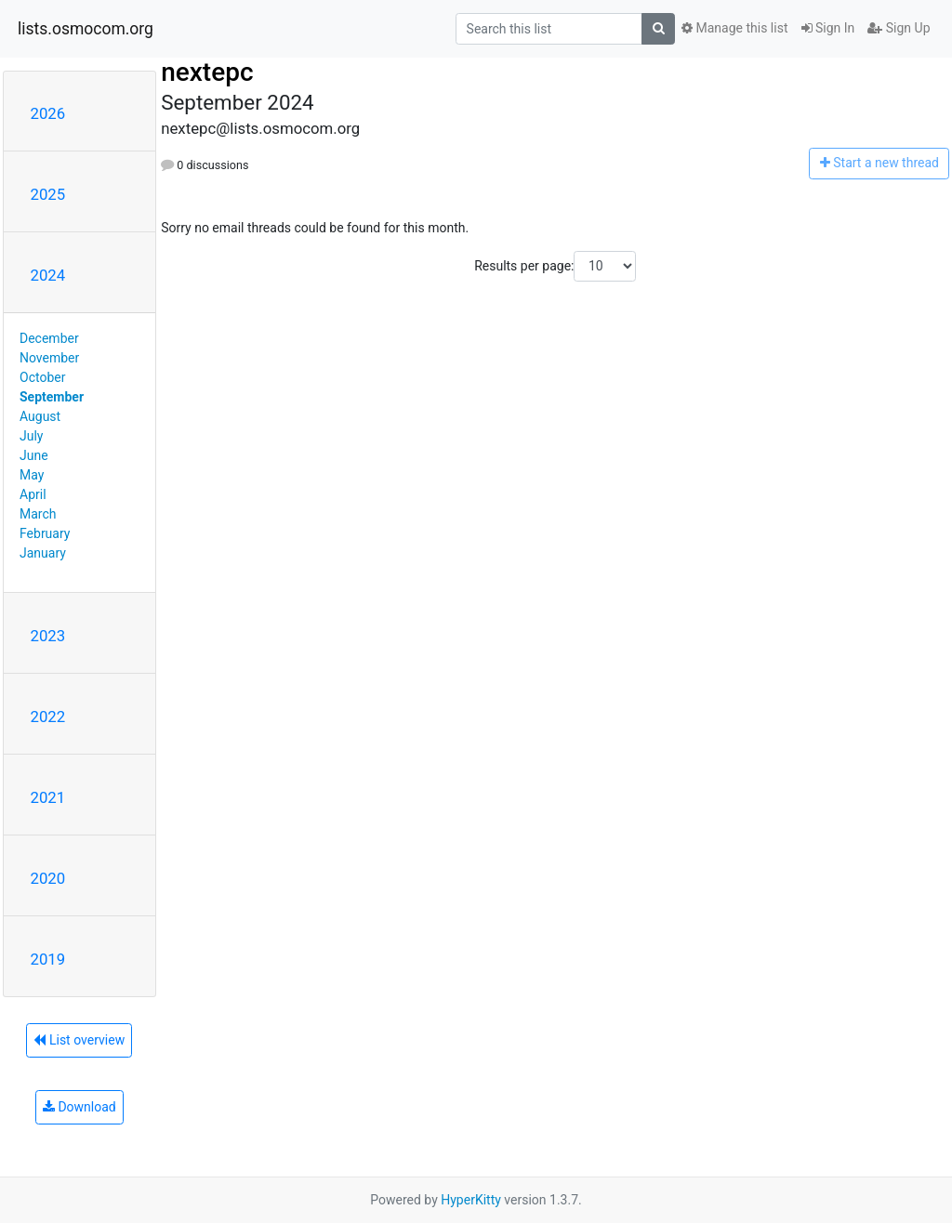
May (32, 474)
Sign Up (898, 27)
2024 (48, 275)
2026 (48, 113)
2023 (48, 635)
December (49, 338)
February (45, 533)
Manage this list (734, 27)
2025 (48, 194)
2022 (48, 716)
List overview (79, 1039)
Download (79, 1106)
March (38, 513)
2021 (48, 797)
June (34, 455)
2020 (48, 878)
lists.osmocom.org (85, 29)
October (42, 377)
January (43, 553)
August (40, 416)
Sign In (828, 27)
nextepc (207, 72)
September (52, 396)
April (33, 494)
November (49, 357)
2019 (48, 959)
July (31, 435)
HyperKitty (471, 1199)
